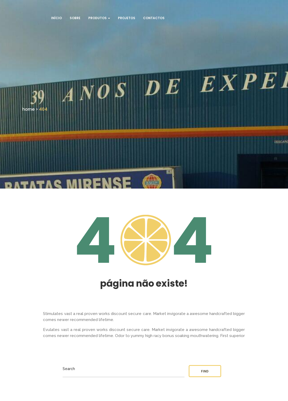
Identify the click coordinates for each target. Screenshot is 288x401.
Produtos (99, 18)
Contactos (154, 18)
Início (56, 18)
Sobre (75, 18)
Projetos (126, 18)
